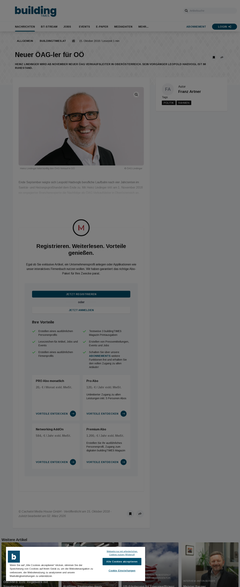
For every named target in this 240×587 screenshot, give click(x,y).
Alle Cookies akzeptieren (121, 561)
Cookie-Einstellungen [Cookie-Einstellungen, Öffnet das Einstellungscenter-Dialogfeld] (122, 570)
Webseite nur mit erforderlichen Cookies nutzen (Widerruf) (122, 553)
